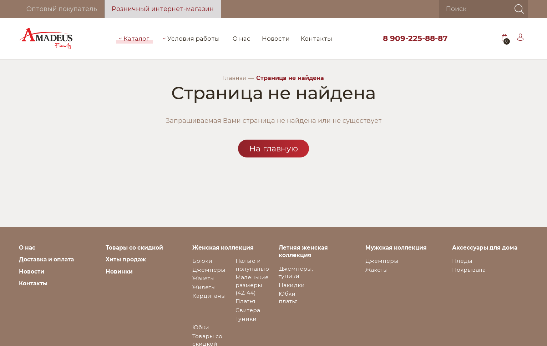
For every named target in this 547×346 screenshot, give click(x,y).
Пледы (462, 260)
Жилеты (204, 287)
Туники (246, 318)
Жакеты (203, 278)
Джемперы (209, 269)
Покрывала (469, 269)
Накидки (292, 285)
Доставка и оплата (46, 259)
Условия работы (191, 38)
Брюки (202, 260)
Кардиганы (209, 295)
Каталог (134, 38)
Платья (245, 301)
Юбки (200, 327)
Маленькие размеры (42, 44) (252, 285)
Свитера (247, 310)
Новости (31, 271)
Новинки (119, 271)
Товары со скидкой (134, 247)
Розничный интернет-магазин (163, 9)
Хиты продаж (126, 259)
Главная (234, 78)
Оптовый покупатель (61, 9)
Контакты (33, 283)
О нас (27, 247)
